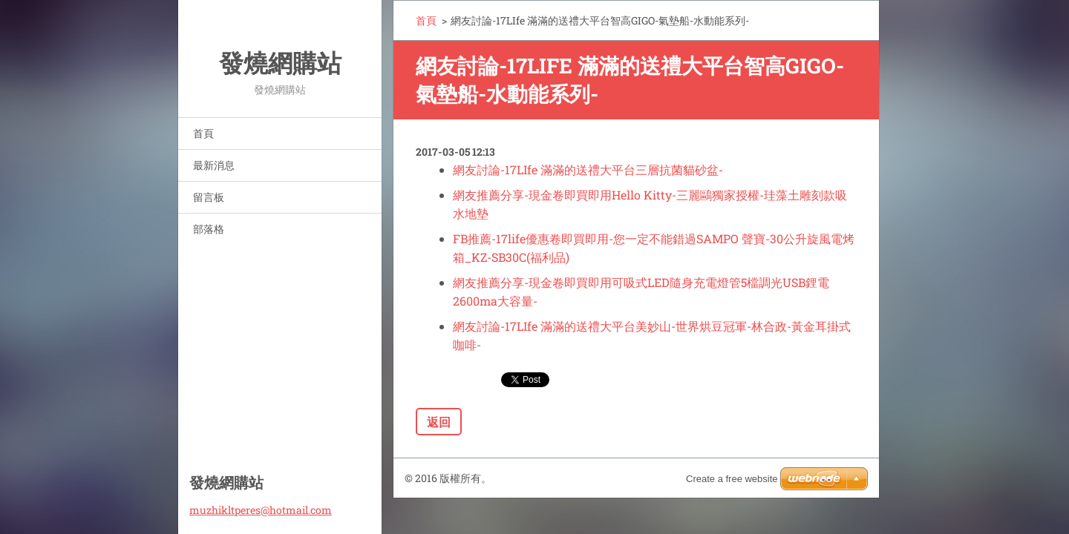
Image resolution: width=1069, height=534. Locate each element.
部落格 (208, 229)
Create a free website (732, 478)
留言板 (208, 197)
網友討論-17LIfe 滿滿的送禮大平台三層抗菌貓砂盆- (588, 169)
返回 (439, 421)
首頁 (203, 133)
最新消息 (214, 165)
